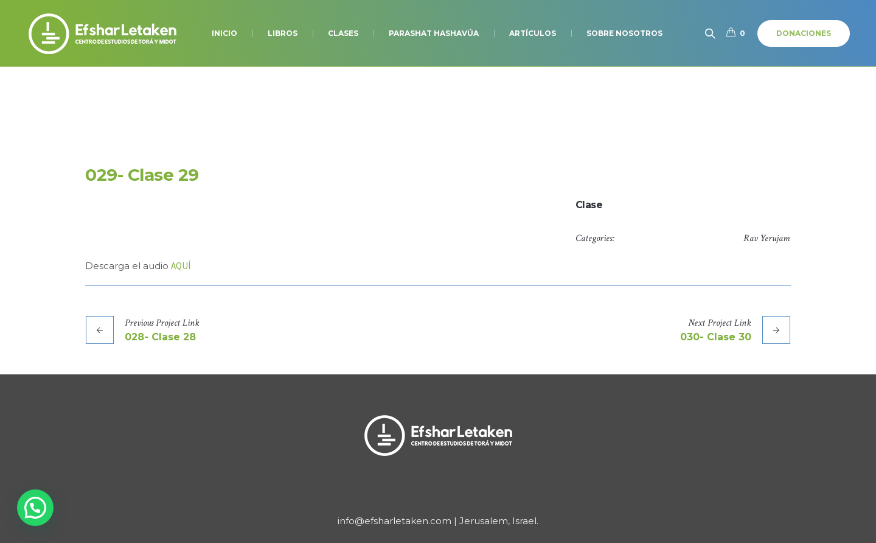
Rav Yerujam (766, 238)
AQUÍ (180, 266)
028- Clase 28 (160, 337)
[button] (35, 507)
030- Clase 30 (715, 337)
